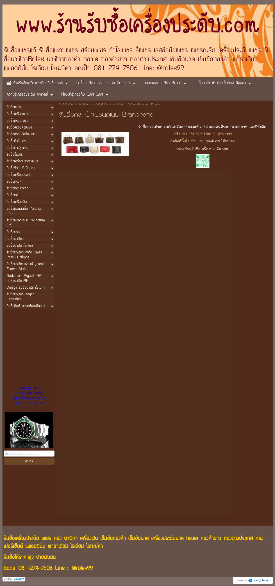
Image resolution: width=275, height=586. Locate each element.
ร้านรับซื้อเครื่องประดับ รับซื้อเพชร (75, 104)
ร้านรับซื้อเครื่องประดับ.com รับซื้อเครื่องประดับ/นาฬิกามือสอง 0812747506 (29, 396)
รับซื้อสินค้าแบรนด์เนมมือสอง (110, 104)
